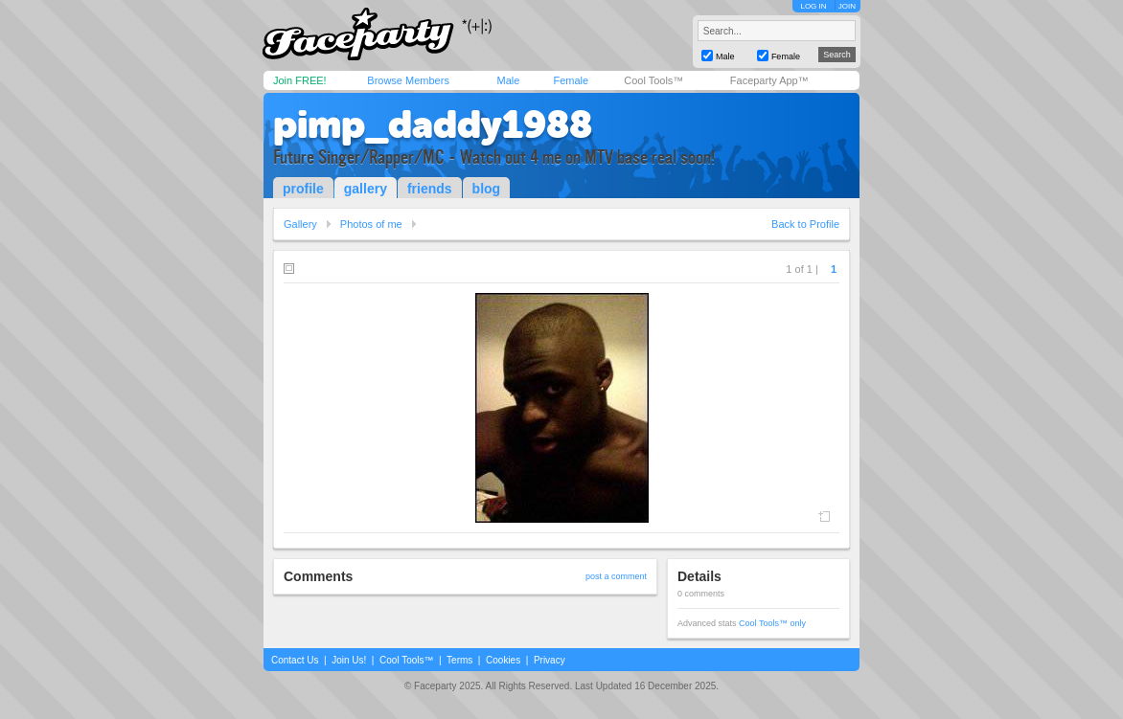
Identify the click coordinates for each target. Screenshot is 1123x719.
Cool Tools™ (653, 80)
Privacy (549, 660)
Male (507, 80)
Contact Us (294, 660)
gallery (365, 188)
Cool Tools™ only (772, 623)
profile (303, 188)
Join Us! (349, 660)
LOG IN (813, 6)
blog (486, 188)
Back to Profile (805, 224)
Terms (459, 660)
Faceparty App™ (769, 80)
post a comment (616, 576)
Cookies (503, 660)
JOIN (847, 6)
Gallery (300, 224)
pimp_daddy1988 (432, 124)
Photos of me (371, 224)
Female (570, 80)
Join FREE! (300, 80)
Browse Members (408, 80)
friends (429, 188)
